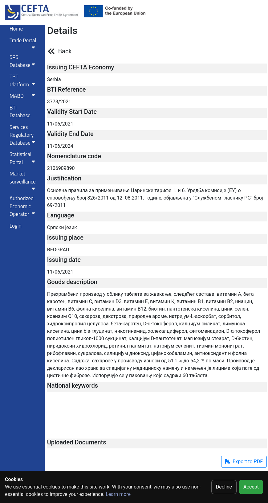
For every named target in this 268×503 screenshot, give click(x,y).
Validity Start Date (72, 111)
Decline (224, 487)
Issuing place (65, 237)
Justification (64, 178)
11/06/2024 (60, 146)
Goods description (72, 282)
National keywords (72, 385)
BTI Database (20, 112)
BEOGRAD (58, 250)
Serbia (54, 79)
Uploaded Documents (76, 442)
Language (60, 215)
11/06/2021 (60, 124)
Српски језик (62, 227)
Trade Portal (24, 43)
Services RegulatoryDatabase (24, 135)
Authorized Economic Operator (24, 206)
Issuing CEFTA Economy (80, 67)
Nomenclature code (74, 156)
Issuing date (64, 259)
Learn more (118, 494)
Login (16, 226)
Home (16, 29)
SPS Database (24, 61)
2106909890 (61, 168)
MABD (24, 96)
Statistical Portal (24, 158)
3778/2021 (59, 102)
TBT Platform (24, 80)
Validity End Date (70, 134)
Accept (251, 487)
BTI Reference (66, 89)
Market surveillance (24, 180)
